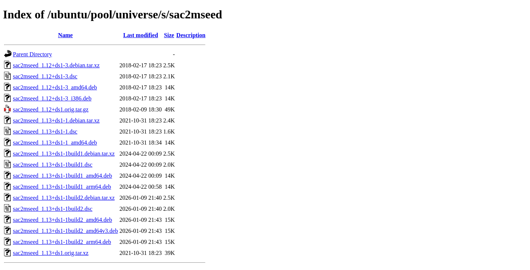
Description (190, 35)
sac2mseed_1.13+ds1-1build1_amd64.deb (62, 176)
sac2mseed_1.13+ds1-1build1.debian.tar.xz (64, 153)
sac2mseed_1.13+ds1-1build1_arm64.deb (62, 187)
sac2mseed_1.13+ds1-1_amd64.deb (55, 142)
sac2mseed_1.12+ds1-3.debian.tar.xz (56, 65)
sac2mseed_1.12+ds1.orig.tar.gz (50, 109)
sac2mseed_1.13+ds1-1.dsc (45, 131)
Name (65, 35)
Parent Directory (32, 54)
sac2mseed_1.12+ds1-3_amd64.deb (55, 87)
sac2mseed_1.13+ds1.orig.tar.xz (50, 253)
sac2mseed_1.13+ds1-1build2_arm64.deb (62, 242)
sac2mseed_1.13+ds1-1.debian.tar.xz (56, 120)
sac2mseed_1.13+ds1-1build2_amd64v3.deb (65, 231)
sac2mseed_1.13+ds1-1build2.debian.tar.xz (64, 198)
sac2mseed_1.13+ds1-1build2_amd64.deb (62, 220)
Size (169, 35)
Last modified (140, 35)
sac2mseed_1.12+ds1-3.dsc (45, 76)
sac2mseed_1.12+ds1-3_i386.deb (52, 98)
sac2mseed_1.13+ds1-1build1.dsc (52, 164)
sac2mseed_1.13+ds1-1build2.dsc (52, 209)
